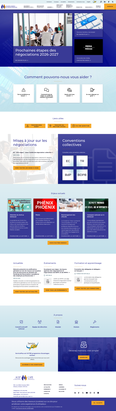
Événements (71, 1)
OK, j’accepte (98, 403)
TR (82, 161)
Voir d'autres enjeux (58, 243)
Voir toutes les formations (87, 288)
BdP (68, 175)
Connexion (49, 1)
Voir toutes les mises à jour (27, 168)
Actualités (63, 1)
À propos (56, 1)
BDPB (82, 175)
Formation (47, 391)
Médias (61, 385)
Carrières (61, 387)
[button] (101, 2)
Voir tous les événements (56, 290)
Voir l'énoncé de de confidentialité (25, 408)
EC (68, 161)
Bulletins (61, 391)
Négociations (47, 385)
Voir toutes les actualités (26, 291)
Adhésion (83, 357)
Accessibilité (62, 389)
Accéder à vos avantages (32, 364)
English (88, 1)
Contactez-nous (80, 1)
